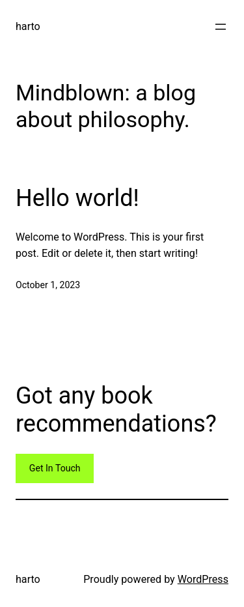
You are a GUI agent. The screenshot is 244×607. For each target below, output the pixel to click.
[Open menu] (220, 27)
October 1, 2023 (48, 285)
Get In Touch (55, 468)
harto (28, 26)
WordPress (203, 579)
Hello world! (77, 198)
